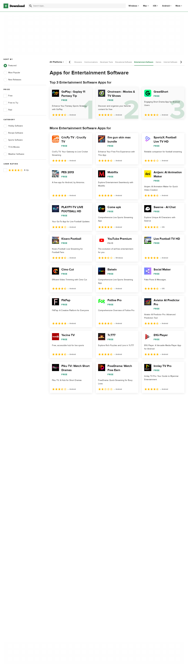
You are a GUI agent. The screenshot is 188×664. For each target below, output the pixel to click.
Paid (8, 110)
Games (158, 62)
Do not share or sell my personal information (114, 554)
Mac (145, 6)
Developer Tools (106, 62)
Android (166, 6)
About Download (61, 537)
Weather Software (14, 154)
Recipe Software (13, 133)
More (179, 6)
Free (8, 96)
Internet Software (170, 62)
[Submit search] (30, 6)
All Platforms (57, 62)
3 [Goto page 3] (67, 399)
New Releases (12, 79)
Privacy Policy (110, 537)
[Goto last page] (179, 399)
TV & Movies (12, 147)
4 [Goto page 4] (75, 399)
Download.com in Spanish (65, 552)
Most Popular (12, 72)
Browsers (78, 62)
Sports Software (13, 140)
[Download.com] (14, 6)
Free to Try (11, 103)
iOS (154, 6)
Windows (133, 6)
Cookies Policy (110, 547)
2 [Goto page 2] (60, 399)
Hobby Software (13, 126)
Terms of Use (110, 542)
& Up (16, 170)
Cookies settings (111, 560)
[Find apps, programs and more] (77, 6)
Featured (10, 65)
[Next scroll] (180, 62)
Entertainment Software (143, 62)
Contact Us (59, 547)
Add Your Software (62, 542)
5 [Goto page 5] (83, 399)
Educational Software (123, 62)
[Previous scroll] (69, 62)
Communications (91, 62)
